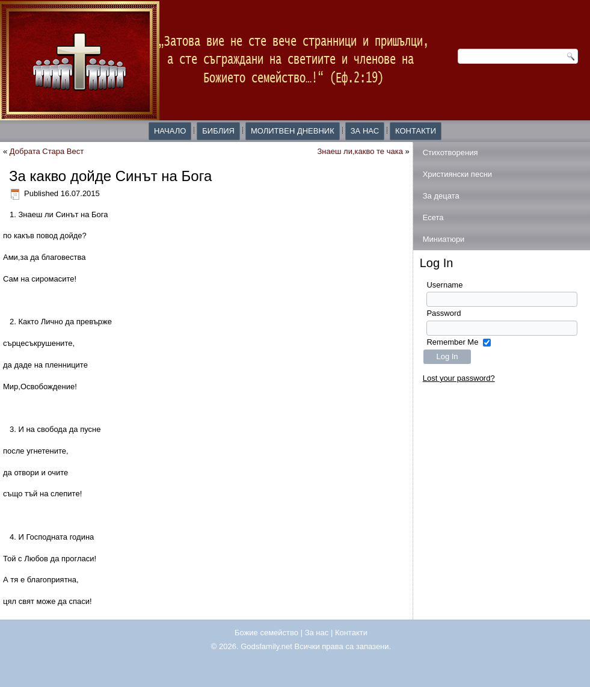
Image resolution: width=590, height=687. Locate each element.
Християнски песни (457, 174)
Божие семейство (266, 632)
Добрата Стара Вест (47, 151)
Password (443, 313)
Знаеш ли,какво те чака (360, 151)
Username (444, 284)
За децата (441, 195)
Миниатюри (444, 239)
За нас (365, 130)
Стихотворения (450, 152)
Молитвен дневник (292, 130)
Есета (433, 217)
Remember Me (452, 342)
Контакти (415, 130)
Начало (170, 130)
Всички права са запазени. (343, 646)
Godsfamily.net (266, 646)
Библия (218, 130)
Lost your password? (459, 378)
